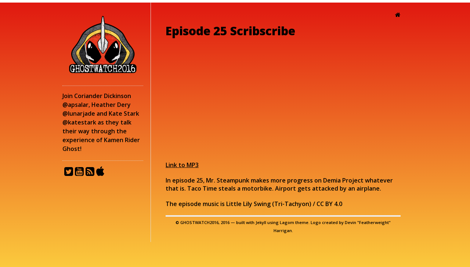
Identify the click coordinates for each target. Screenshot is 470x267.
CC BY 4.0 (329, 204)
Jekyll (261, 222)
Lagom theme (294, 222)
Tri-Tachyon (291, 204)
